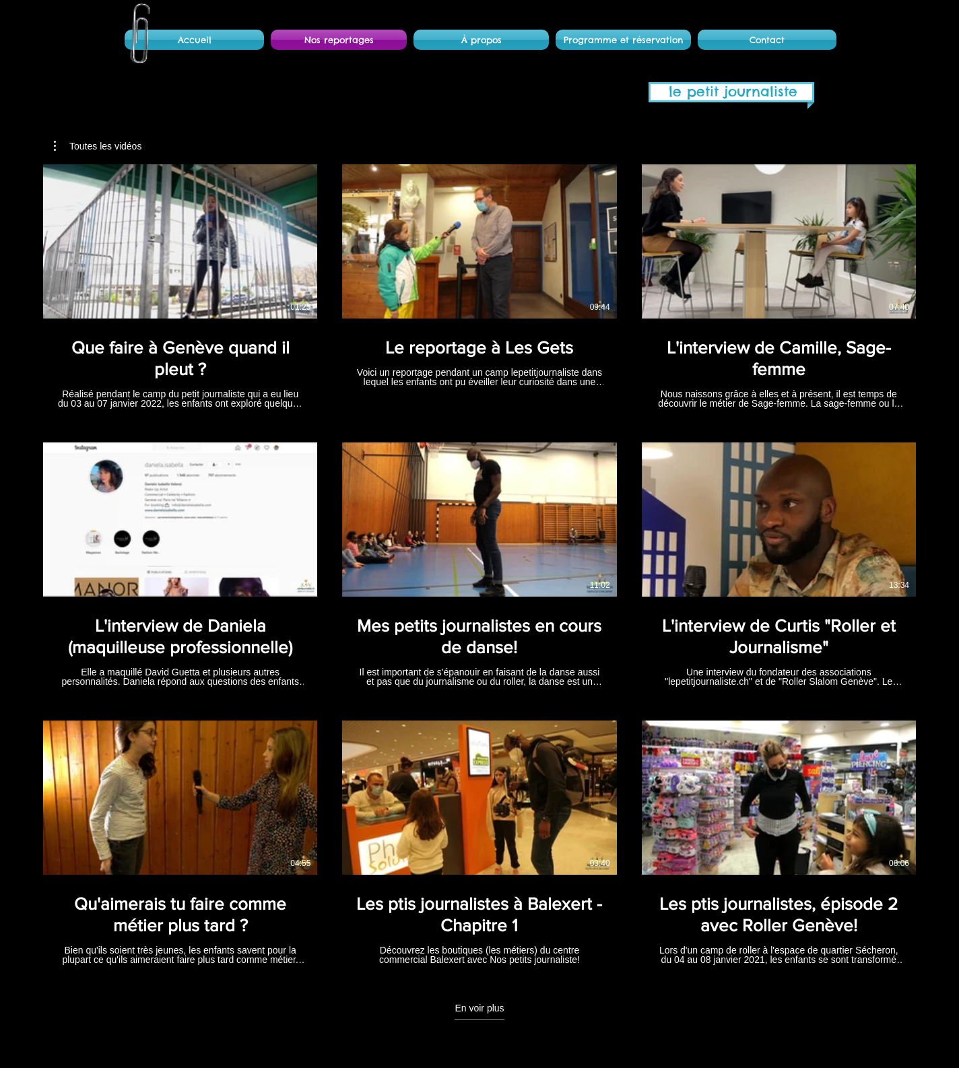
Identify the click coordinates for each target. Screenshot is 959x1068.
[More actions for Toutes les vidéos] (97, 146)
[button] (97, 146)
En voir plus (479, 1008)
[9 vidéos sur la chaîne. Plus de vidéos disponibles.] (479, 565)
